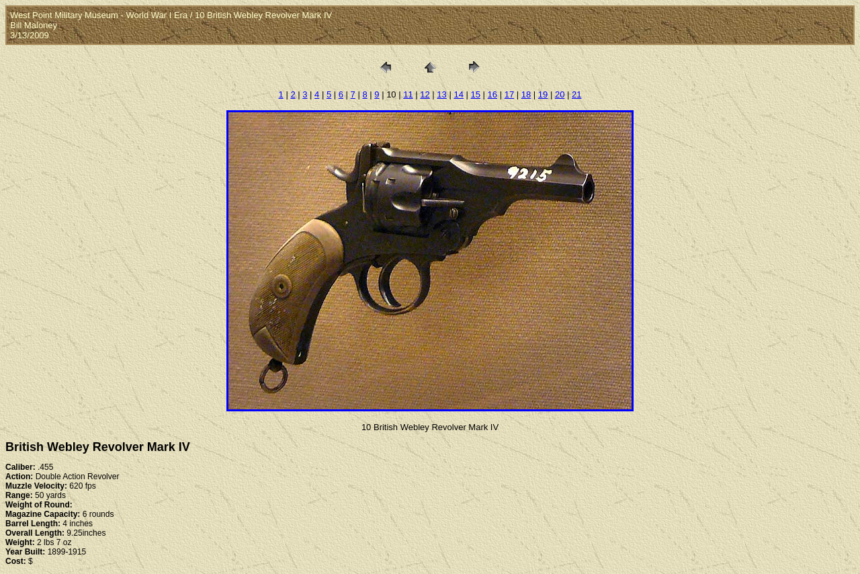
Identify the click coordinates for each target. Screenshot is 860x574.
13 (441, 94)
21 (576, 94)
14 (458, 94)
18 (526, 94)
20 (559, 94)
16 (492, 94)
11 (408, 94)
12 (424, 94)
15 (475, 94)
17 (509, 94)
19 (543, 94)
